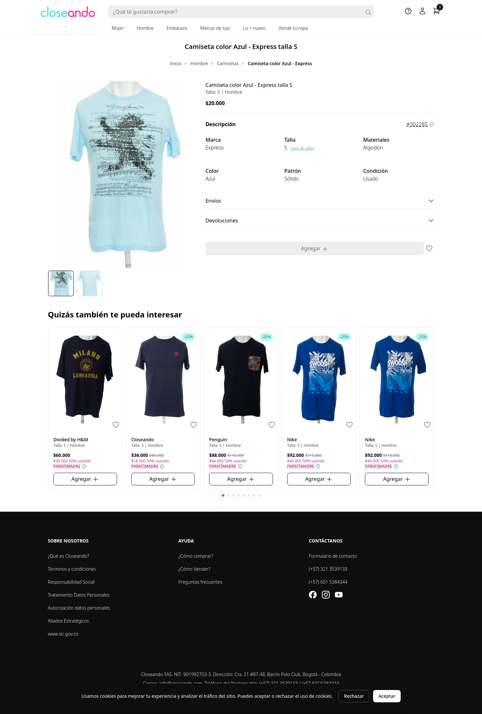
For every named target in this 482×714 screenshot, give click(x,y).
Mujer (118, 28)
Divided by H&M (70, 439)
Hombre (145, 28)
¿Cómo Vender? (194, 569)
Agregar (314, 248)
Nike (292, 439)
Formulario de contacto (333, 556)
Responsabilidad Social (71, 582)
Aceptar (386, 696)
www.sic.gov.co (63, 634)
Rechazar (354, 696)
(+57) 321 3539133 (328, 569)
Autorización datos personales (79, 608)
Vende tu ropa (293, 28)
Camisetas (228, 63)
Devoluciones (320, 220)
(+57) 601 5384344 (328, 582)
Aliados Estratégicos (68, 621)
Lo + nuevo (254, 28)
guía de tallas (302, 148)
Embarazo (177, 28)
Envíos (320, 200)
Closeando (142, 439)
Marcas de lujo (215, 28)
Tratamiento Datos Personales (79, 595)
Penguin (218, 439)
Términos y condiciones (72, 569)
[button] (223, 495)
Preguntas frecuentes (200, 582)
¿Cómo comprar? (195, 556)
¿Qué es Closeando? (68, 556)
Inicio (176, 63)
